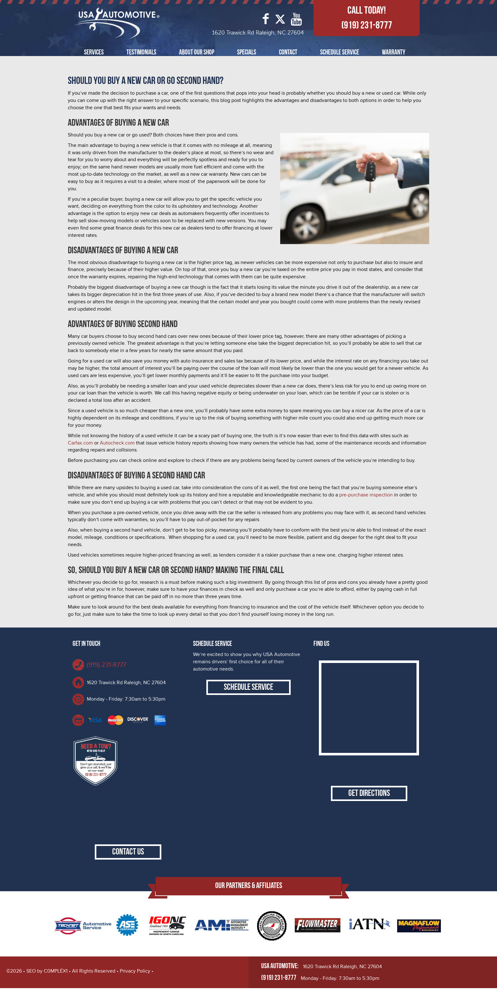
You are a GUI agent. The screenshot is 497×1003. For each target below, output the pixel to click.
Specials (246, 52)
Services (94, 52)
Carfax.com (80, 443)
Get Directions (369, 799)
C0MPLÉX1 (56, 986)
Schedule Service (339, 52)
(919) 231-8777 (366, 25)
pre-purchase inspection (366, 495)
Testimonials (141, 52)
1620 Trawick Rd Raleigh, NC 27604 (126, 682)
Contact (288, 52)
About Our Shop (196, 52)
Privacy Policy (135, 986)
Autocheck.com (117, 443)
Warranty (393, 52)
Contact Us (128, 866)
